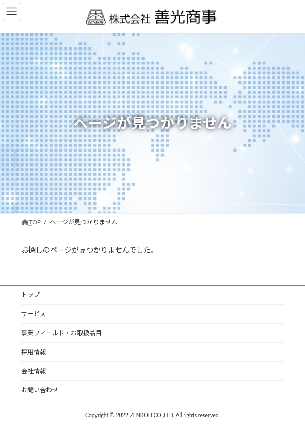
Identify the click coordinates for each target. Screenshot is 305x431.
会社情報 (33, 371)
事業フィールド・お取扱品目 (61, 333)
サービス (33, 314)
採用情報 (33, 352)
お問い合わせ (39, 390)
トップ (30, 295)
